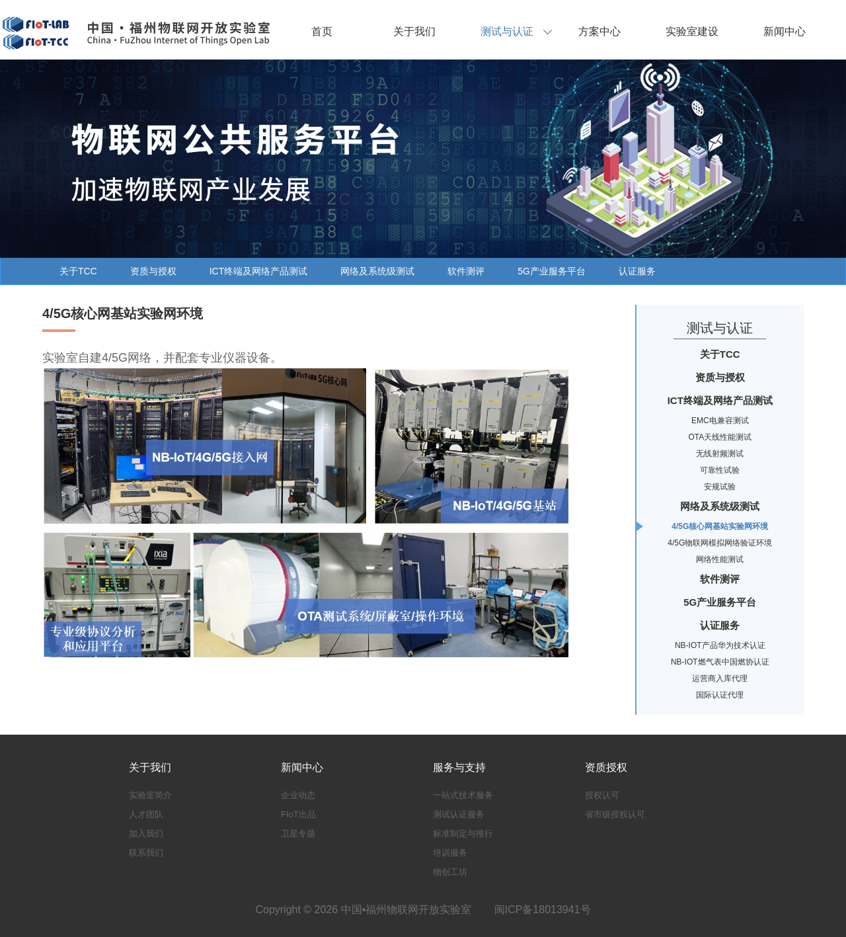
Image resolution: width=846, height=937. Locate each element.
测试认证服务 (458, 814)
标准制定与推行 (463, 833)
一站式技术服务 (463, 795)
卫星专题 (298, 833)
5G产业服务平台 (552, 271)
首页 (321, 31)
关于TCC (78, 271)
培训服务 (450, 853)
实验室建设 (692, 31)
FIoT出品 (298, 814)
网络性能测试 (720, 559)
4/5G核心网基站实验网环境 (720, 526)
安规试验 (720, 486)
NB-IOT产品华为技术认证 (720, 645)
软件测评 (465, 271)
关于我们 (414, 31)
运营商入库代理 (720, 678)
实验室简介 (150, 795)
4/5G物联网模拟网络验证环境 (720, 543)
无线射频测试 (720, 453)
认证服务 (637, 271)
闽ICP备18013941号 (542, 909)
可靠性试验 (720, 470)
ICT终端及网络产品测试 (259, 271)
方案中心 (599, 31)
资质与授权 (153, 271)
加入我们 (146, 833)
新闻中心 (784, 31)
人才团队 (146, 814)
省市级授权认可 (615, 814)
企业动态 (298, 795)
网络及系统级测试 (377, 271)
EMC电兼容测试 (720, 420)
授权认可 (602, 795)
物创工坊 (450, 872)
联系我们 (146, 853)
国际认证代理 (720, 695)
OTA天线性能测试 (719, 437)
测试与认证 (507, 31)
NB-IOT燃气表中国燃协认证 (720, 662)
